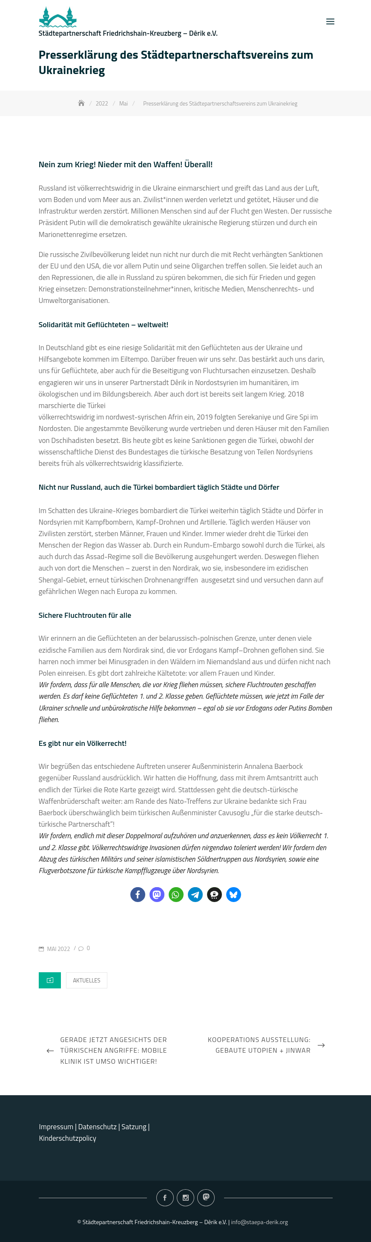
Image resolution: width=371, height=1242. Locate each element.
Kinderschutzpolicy (67, 1138)
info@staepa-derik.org (259, 1221)
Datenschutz (98, 1126)
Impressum (56, 1126)
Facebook (165, 1197)
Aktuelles (86, 980)
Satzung (133, 1126)
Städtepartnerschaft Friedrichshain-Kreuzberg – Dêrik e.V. (128, 33)
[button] (137, 894)
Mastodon (206, 1197)
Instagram (185, 1197)
